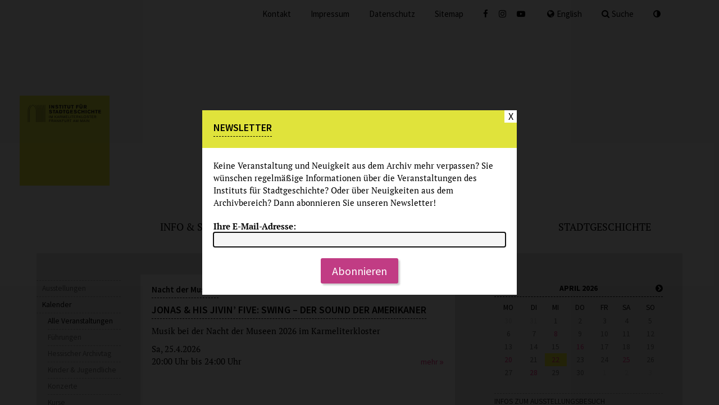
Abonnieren (359, 271)
